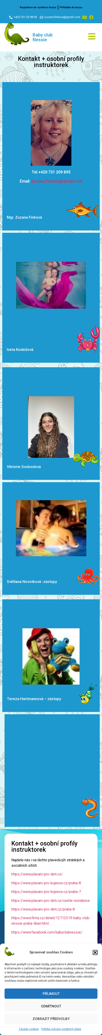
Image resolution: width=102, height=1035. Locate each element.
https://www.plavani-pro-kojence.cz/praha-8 (46, 883)
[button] (95, 952)
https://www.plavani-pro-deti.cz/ (37, 874)
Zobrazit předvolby (51, 1019)
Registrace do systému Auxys (38, 7)
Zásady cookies (29, 1029)
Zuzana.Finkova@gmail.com (56, 181)
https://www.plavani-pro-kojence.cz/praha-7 (46, 892)
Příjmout (51, 994)
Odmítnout (51, 1006)
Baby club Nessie (43, 37)
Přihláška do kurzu (71, 7)
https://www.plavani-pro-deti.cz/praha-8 (43, 909)
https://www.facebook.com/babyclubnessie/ (46, 932)
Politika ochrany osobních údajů (61, 1029)
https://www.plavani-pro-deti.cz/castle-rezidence (50, 900)
